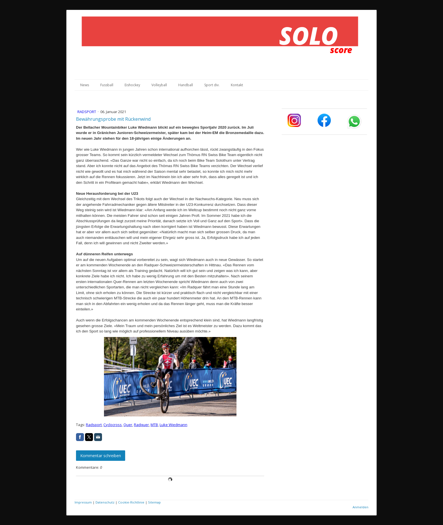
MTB (154, 424)
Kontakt (237, 85)
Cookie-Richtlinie (131, 502)
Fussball (106, 85)
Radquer (141, 424)
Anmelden (360, 507)
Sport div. (212, 85)
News (84, 85)
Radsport (87, 111)
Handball (185, 85)
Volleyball (159, 85)
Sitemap (154, 502)
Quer (127, 424)
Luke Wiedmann (173, 424)
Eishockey (132, 85)
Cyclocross (112, 424)
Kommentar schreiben (100, 455)
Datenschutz (104, 502)
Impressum (83, 502)
